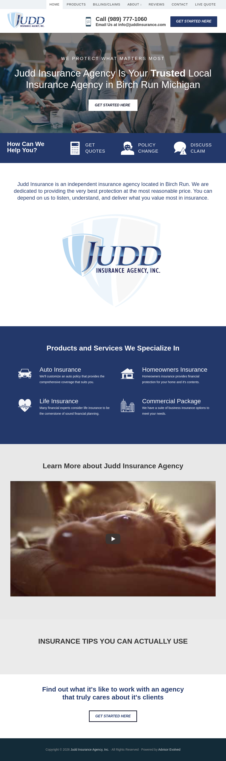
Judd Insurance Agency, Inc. (90, 749)
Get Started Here (193, 21)
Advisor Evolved (169, 749)
